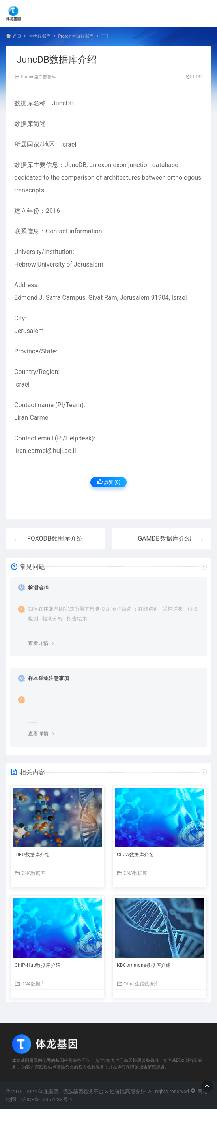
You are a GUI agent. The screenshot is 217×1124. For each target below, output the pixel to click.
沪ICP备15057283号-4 (46, 1099)
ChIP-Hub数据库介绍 (38, 965)
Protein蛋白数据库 (75, 36)
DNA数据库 (30, 873)
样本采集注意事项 (48, 678)
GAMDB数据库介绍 (164, 538)
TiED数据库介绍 (32, 854)
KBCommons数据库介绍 (144, 965)
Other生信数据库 (138, 983)
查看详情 (38, 643)
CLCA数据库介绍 (135, 854)
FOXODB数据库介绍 (55, 538)
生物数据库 (40, 36)
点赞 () (108, 482)
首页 (17, 36)
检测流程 (38, 588)
